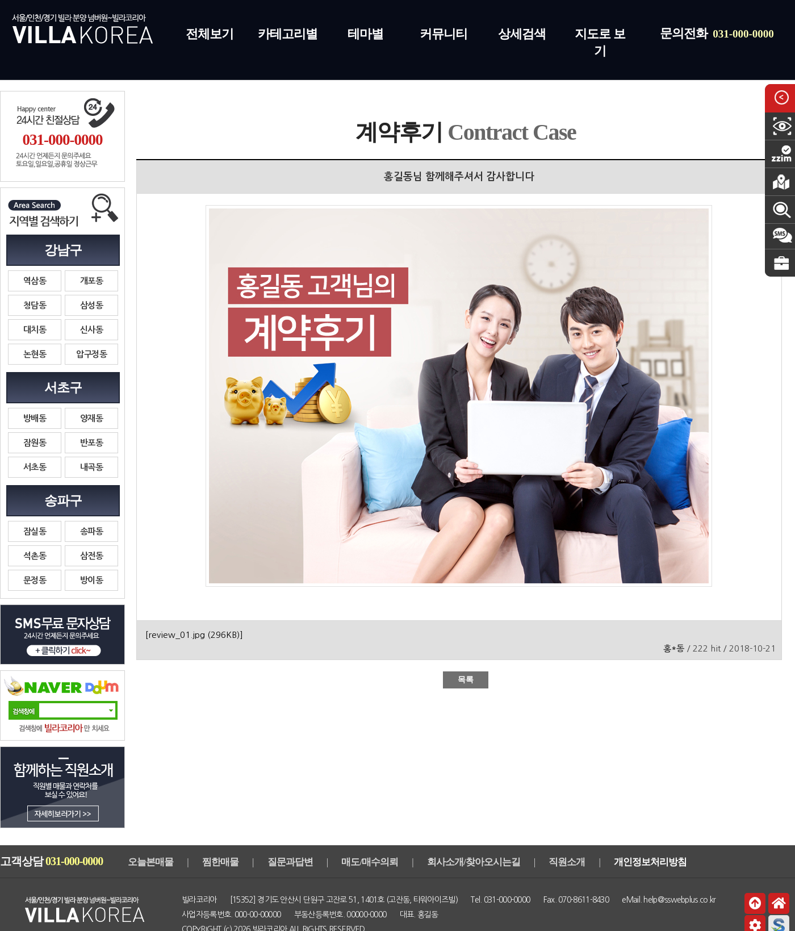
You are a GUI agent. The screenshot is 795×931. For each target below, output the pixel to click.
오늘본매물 (150, 862)
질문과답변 (290, 862)
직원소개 (567, 862)
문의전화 (717, 33)
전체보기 (209, 34)
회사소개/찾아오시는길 (473, 862)
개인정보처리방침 (650, 862)
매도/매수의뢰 (369, 862)
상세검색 (522, 34)
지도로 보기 (600, 42)
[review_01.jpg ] (194, 635)
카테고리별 (287, 34)
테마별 (365, 34)
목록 (466, 679)
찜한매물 (220, 862)
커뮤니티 (443, 34)
